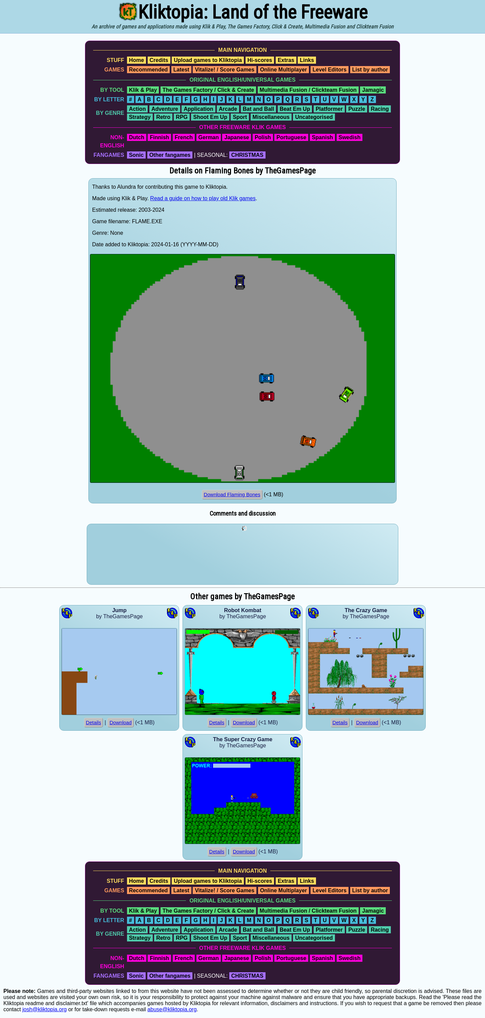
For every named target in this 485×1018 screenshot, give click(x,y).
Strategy (140, 117)
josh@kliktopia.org (44, 1009)
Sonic (136, 155)
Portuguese (291, 137)
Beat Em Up (295, 109)
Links (307, 60)
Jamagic (373, 90)
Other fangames (170, 155)
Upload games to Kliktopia (208, 60)
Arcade (228, 109)
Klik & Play (143, 90)
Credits (159, 60)
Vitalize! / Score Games (224, 69)
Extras (286, 60)
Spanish (322, 137)
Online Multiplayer (283, 69)
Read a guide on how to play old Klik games (202, 198)
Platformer (329, 109)
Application (198, 109)
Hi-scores (260, 60)
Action (137, 109)
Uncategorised (314, 117)
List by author (370, 69)
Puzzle (356, 109)
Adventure (164, 109)
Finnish (159, 137)
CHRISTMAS (247, 155)
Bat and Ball (258, 109)
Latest (181, 69)
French (184, 137)
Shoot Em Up (210, 117)
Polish (263, 137)
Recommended (148, 69)
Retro (163, 117)
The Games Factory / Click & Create (208, 90)
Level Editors (329, 69)
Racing (380, 109)
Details (93, 722)
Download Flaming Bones (232, 494)
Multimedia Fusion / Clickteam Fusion (308, 90)
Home (136, 60)
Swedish (350, 137)
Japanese (236, 137)
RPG (182, 117)
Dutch (136, 137)
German (208, 137)
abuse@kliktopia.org (171, 1009)
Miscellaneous (271, 117)
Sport (240, 117)
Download (120, 722)
